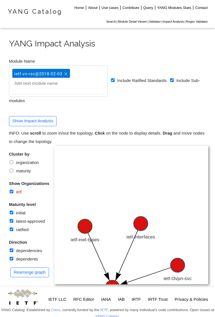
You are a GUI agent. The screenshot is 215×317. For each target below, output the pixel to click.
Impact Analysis (173, 21)
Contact (201, 8)
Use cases (110, 8)
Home (79, 8)
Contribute (130, 8)
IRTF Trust (158, 299)
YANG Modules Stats (174, 8)
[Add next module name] (42, 83)
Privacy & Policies (191, 299)
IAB (121, 299)
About (92, 8)
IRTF (136, 299)
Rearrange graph (29, 272)
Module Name (22, 61)
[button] (65, 71)
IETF (104, 310)
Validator (155, 21)
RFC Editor (83, 299)
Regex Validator (197, 21)
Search (111, 21)
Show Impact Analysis (32, 120)
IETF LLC (57, 299)
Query (148, 8)
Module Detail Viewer (132, 21)
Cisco (55, 310)
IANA (106, 299)
